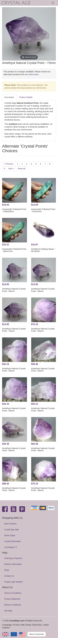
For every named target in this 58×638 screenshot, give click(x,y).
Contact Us (9, 576)
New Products (10, 524)
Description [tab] (9, 97)
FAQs (6, 570)
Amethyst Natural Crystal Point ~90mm (43, 409)
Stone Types (9, 535)
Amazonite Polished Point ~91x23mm (43, 210)
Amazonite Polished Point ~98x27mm (14, 250)
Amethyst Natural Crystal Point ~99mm (43, 489)
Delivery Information (13, 564)
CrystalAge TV (10, 547)
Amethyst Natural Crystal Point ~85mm (14, 409)
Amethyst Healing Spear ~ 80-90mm (43, 250)
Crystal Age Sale (11, 529)
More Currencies (36, 634)
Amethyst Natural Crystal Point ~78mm (14, 329)
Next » (11, 168)
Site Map (8, 611)
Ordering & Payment (13, 558)
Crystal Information (12, 541)
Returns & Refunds (12, 605)
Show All (21, 168)
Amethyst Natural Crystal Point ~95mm (43, 449)
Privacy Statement (12, 599)
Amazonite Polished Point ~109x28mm (14, 210)
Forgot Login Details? (13, 582)
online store (33, 74)
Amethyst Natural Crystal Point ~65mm (14, 290)
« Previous (8, 164)
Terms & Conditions (12, 593)
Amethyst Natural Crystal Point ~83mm (43, 329)
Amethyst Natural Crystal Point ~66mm (43, 290)
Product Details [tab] (25, 97)
